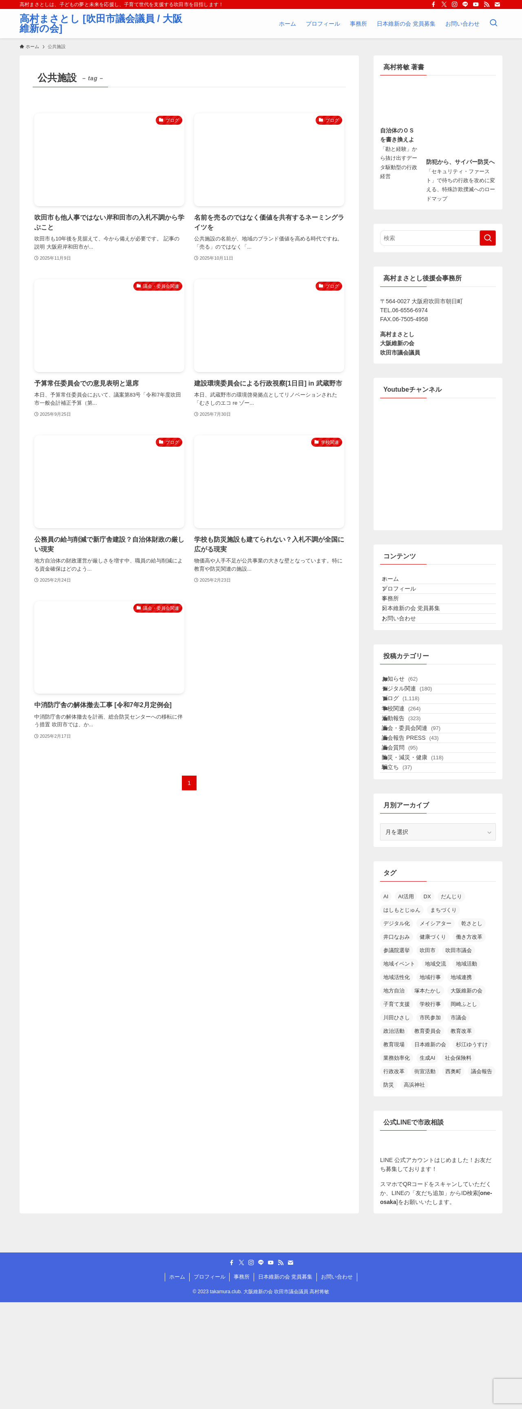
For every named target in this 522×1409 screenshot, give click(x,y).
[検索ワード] (438, 238)
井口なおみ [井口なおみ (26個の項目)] (396, 1044)
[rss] (486, 4)
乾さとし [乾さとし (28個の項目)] (471, 1030)
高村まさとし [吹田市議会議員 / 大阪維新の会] (101, 23)
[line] (465, 4)
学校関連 (409, 768)
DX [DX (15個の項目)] (427, 1003)
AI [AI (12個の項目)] (385, 1003)
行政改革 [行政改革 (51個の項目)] (394, 1178)
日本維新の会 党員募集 (418, 633)
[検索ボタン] (493, 23)
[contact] (497, 4)
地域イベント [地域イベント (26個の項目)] (399, 1070)
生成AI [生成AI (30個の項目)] (427, 1165)
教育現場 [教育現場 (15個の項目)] (394, 1151)
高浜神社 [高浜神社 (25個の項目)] (414, 1191)
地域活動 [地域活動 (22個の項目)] (466, 1070)
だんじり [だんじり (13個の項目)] (451, 1003)
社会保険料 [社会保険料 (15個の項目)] (458, 1165)
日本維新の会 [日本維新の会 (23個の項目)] (430, 1151)
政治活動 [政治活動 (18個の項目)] (394, 1138)
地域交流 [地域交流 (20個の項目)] (435, 1070)
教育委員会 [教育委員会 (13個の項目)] (427, 1138)
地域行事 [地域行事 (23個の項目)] (430, 1084)
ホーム (397, 582)
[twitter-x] (444, 4)
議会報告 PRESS (418, 819)
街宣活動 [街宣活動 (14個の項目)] (425, 1178)
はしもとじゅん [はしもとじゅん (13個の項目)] (401, 1017)
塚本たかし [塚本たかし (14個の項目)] (427, 1097)
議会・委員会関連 (419, 802)
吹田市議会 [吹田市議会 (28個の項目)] (458, 1057)
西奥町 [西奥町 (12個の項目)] (453, 1178)
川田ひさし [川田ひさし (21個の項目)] (396, 1124)
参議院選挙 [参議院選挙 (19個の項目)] (396, 1057)
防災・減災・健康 (421, 853)
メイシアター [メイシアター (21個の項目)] (435, 1030)
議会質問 (408, 836)
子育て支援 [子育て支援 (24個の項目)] (396, 1111)
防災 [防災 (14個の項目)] (388, 1191)
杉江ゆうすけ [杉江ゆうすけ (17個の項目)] (472, 1151)
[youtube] (476, 4)
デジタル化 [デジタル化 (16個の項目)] (396, 1030)
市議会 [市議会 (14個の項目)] (459, 1124)
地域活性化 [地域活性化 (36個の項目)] (396, 1084)
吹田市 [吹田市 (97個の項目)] (428, 1057)
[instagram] (454, 4)
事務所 (397, 616)
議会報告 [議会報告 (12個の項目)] (481, 1178)
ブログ (409, 751)
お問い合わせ (406, 650)
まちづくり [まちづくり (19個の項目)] (443, 1017)
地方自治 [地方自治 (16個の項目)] (394, 1097)
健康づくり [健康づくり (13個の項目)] (433, 1044)
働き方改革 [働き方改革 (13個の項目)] (469, 1044)
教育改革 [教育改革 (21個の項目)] (461, 1138)
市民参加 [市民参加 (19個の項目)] (430, 1124)
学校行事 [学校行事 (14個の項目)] (430, 1111)
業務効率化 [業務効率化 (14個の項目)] (396, 1165)
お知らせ (408, 717)
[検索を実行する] (488, 238)
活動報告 (409, 786)
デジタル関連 (415, 735)
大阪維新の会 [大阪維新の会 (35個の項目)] (466, 1097)
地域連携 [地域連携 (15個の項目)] (461, 1084)
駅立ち (405, 870)
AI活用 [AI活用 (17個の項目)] (406, 1003)
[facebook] (433, 4)
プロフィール (406, 599)
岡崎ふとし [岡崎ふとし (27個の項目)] (464, 1111)
